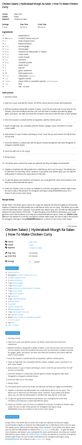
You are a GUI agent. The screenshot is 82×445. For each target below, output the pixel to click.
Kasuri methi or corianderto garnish (32, 81)
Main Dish (18, 14)
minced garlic (23, 49)
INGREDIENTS (24, 35)
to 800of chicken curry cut (28, 38)
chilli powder (23, 76)
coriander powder (25, 62)
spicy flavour (17, 212)
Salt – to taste (23, 86)
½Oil (20, 84)
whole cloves (23, 65)
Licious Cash (61, 219)
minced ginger (23, 46)
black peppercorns (25, 73)
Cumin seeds (23, 54)
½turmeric (22, 60)
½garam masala (24, 78)
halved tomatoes (25, 44)
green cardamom (25, 70)
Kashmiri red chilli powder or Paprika (32, 52)
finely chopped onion (26, 41)
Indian (16, 16)
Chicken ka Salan (20, 19)
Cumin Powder (24, 57)
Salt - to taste (13, 325)
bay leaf (21, 68)
